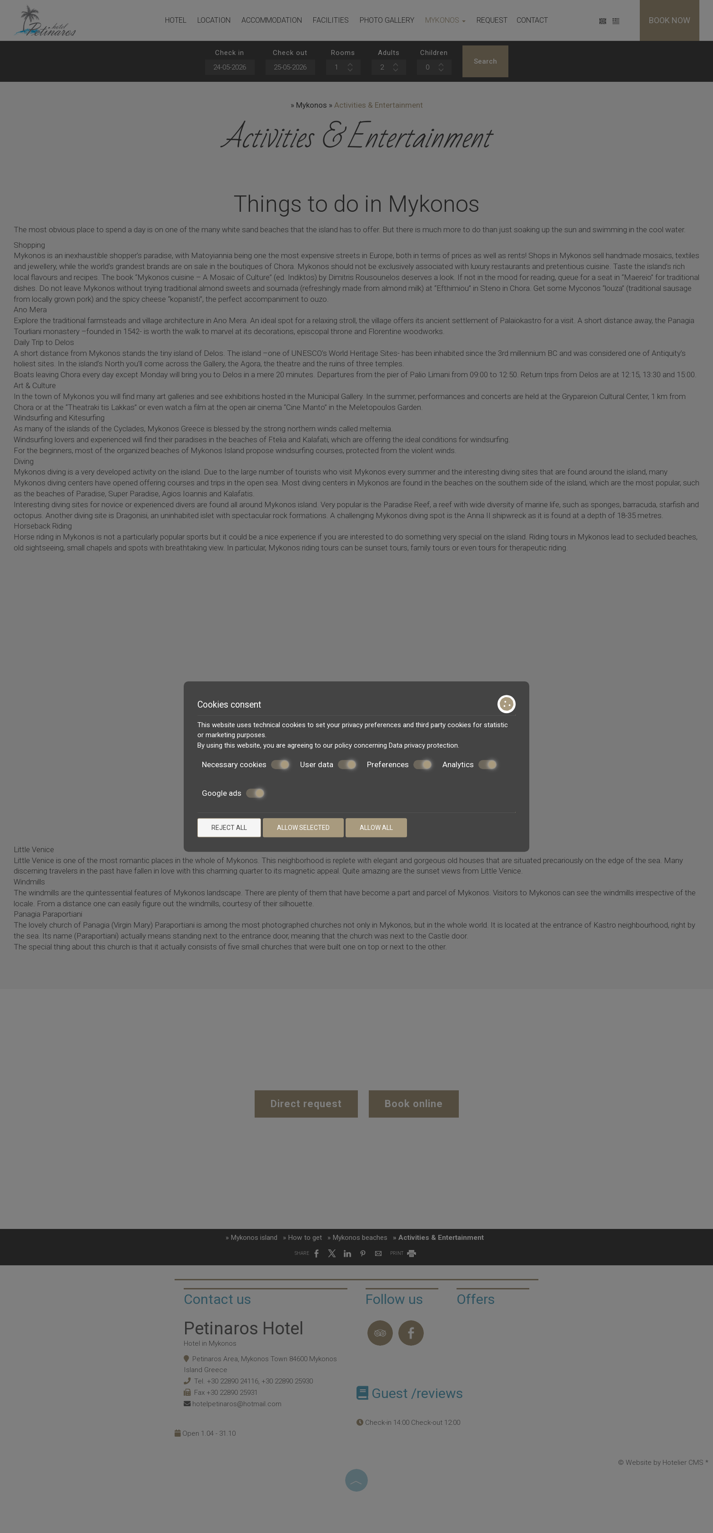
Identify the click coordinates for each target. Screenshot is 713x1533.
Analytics (469, 764)
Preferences (399, 764)
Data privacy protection (423, 745)
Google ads (233, 793)
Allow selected (303, 827)
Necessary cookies (245, 764)
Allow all (376, 827)
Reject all (229, 827)
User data (328, 764)
